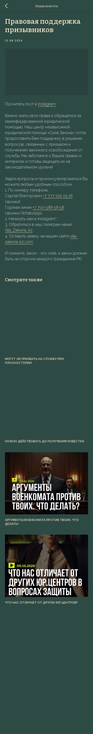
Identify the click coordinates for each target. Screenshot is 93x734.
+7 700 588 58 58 (48, 207)
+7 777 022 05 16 (58, 195)
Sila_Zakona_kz (18, 230)
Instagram (47, 104)
